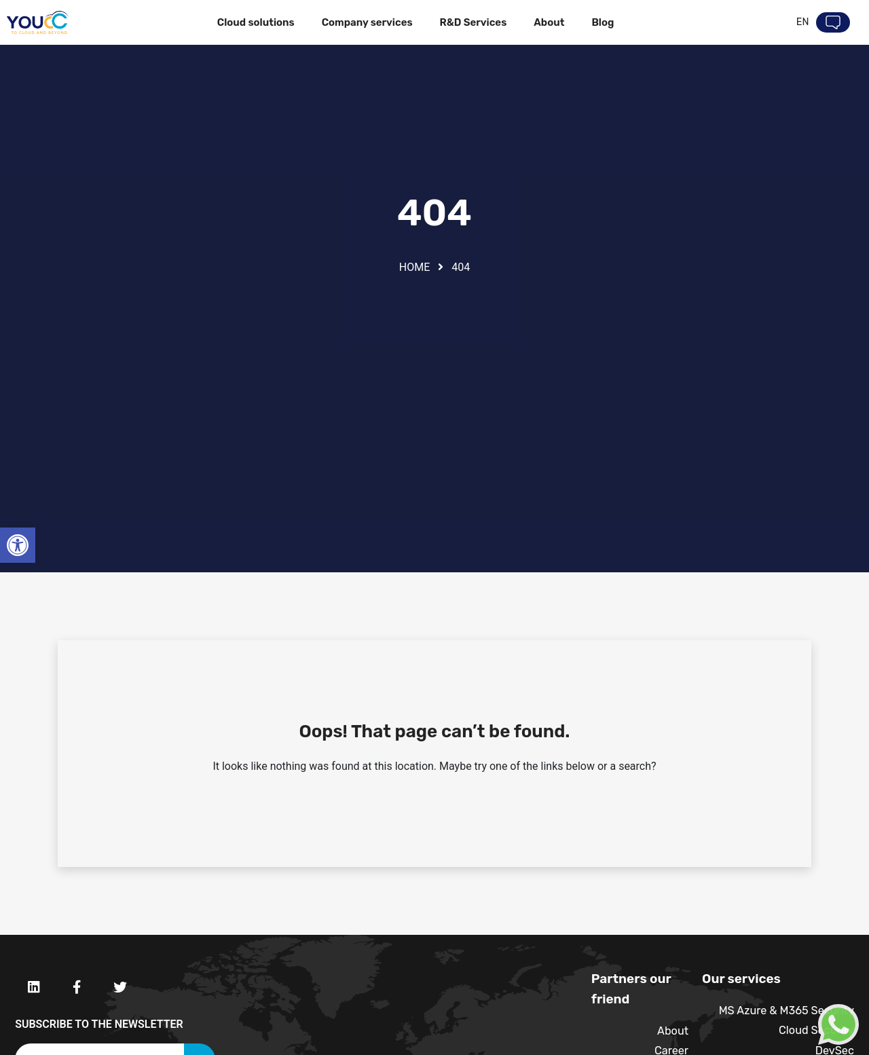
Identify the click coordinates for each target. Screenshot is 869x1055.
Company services (366, 22)
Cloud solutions (256, 22)
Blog (602, 22)
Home (414, 267)
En (802, 22)
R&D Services (472, 22)
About (549, 22)
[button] (17, 545)
